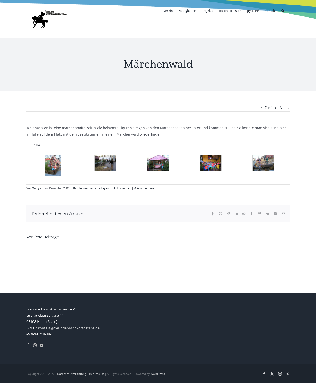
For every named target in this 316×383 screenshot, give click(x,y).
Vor (283, 107)
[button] (282, 10)
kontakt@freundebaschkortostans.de (69, 328)
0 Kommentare (144, 188)
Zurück (270, 107)
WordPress (158, 374)
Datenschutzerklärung (71, 374)
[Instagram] (35, 345)
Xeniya (36, 188)
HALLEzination (121, 188)
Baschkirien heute (84, 188)
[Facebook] (28, 345)
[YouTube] (41, 345)
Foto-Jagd (104, 188)
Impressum (96, 374)
